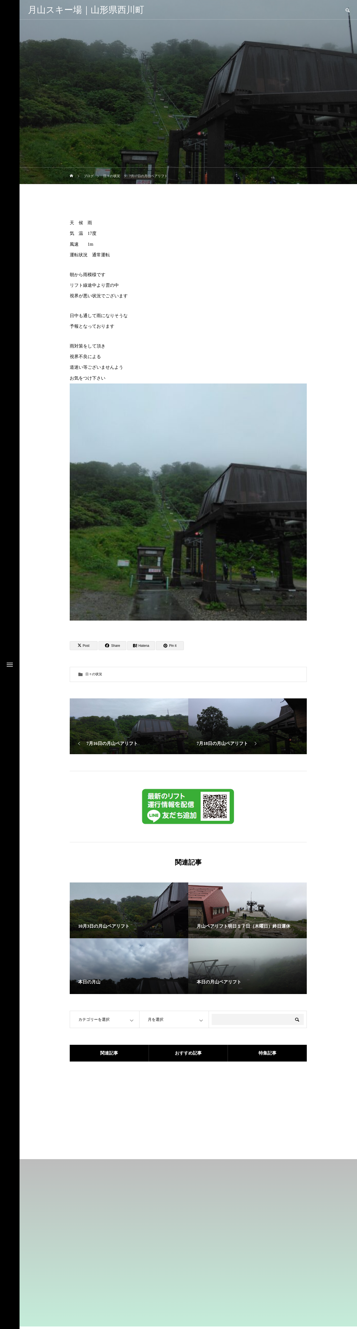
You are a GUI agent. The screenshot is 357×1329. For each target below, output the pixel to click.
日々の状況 (93, 674)
